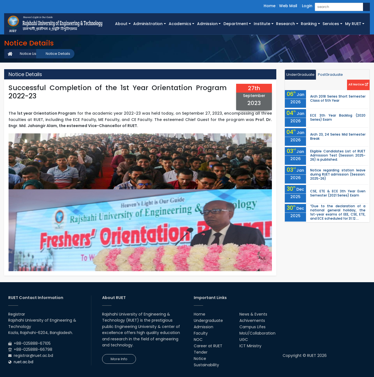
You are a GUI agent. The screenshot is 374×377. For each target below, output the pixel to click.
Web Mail (288, 6)
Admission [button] (207, 23)
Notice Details (58, 53)
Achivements (252, 320)
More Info (119, 359)
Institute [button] (262, 23)
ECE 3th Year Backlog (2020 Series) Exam (337, 117)
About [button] (121, 23)
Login (307, 6)
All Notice (358, 84)
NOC (198, 339)
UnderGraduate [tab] (300, 74)
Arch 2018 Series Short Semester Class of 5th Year (337, 98)
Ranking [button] (309, 23)
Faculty (201, 333)
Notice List (28, 53)
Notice (200, 358)
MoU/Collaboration (257, 333)
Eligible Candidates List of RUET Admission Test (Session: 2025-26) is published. (337, 155)
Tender (201, 352)
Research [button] (285, 23)
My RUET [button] (353, 23)
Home (269, 6)
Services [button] (331, 23)
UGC (243, 339)
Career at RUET (208, 346)
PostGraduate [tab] (330, 74)
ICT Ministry (250, 346)
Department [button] (235, 23)
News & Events (253, 314)
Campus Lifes (252, 327)
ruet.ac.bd (23, 362)
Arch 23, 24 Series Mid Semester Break (337, 136)
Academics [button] (180, 23)
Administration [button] (148, 23)
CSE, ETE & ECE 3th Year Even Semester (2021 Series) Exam (337, 193)
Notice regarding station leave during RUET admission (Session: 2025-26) (337, 174)
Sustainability (206, 365)
